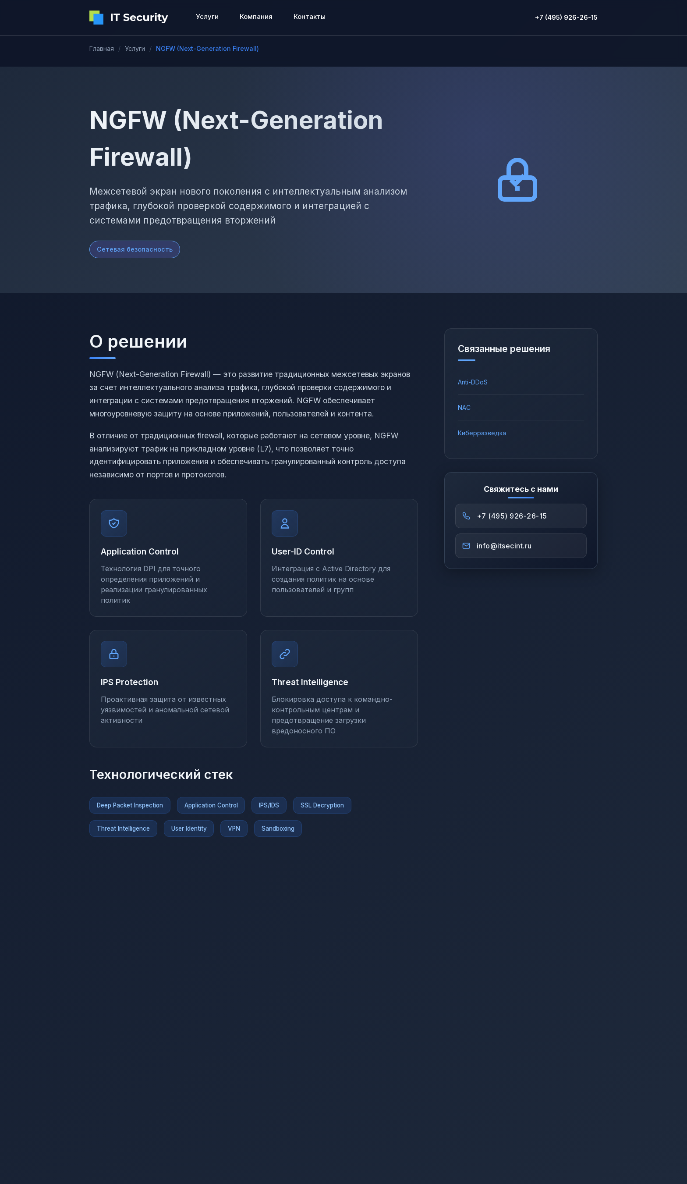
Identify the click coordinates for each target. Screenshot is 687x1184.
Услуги (135, 48)
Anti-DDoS (473, 382)
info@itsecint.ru (505, 547)
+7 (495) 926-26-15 (566, 17)
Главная (101, 48)
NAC (464, 407)
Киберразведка (482, 433)
